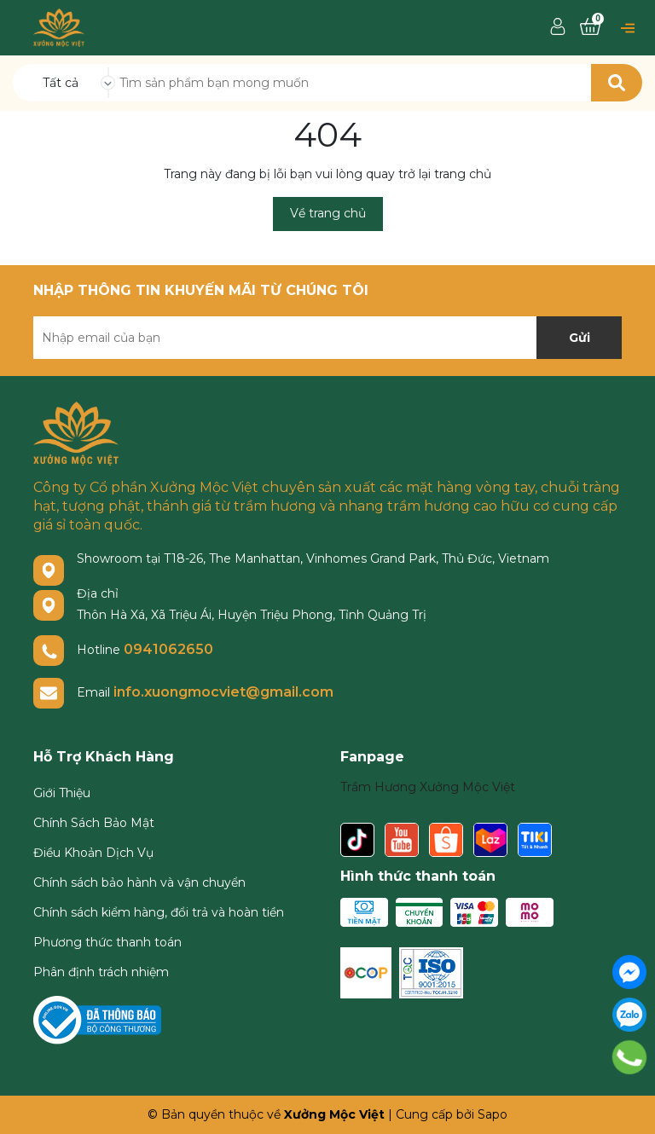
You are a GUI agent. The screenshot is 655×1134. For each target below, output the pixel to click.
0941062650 (168, 649)
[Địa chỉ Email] (327, 337)
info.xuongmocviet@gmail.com (223, 692)
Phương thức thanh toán (107, 942)
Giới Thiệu (61, 793)
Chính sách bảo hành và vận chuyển (139, 882)
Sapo (492, 1114)
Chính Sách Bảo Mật (93, 822)
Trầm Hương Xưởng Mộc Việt (427, 787)
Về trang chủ (328, 213)
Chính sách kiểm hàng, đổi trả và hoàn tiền (158, 912)
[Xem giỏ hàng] (590, 27)
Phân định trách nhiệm (101, 972)
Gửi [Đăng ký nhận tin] (579, 337)
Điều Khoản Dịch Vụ (93, 852)
